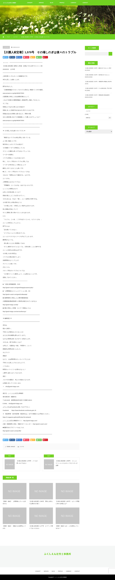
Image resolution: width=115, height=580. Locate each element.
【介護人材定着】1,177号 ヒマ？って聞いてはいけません (41, 527)
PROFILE (62, 2)
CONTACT (85, 2)
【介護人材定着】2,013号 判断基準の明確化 (96, 81)
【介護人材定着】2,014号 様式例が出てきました (97, 74)
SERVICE (41, 2)
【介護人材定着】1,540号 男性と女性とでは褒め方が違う (41, 502)
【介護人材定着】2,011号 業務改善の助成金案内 (97, 95)
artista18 (13, 446)
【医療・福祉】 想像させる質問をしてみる (14, 527)
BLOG (51, 2)
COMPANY (73, 2)
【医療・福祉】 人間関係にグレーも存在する (14, 502)
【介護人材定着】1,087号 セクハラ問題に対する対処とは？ (67, 502)
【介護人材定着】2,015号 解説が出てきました (96, 68)
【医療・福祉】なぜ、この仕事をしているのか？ (67, 527)
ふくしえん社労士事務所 (61, 577)
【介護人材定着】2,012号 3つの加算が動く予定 (97, 88)
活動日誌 (98, 118)
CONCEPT (29, 2)
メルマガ (6, 47)
